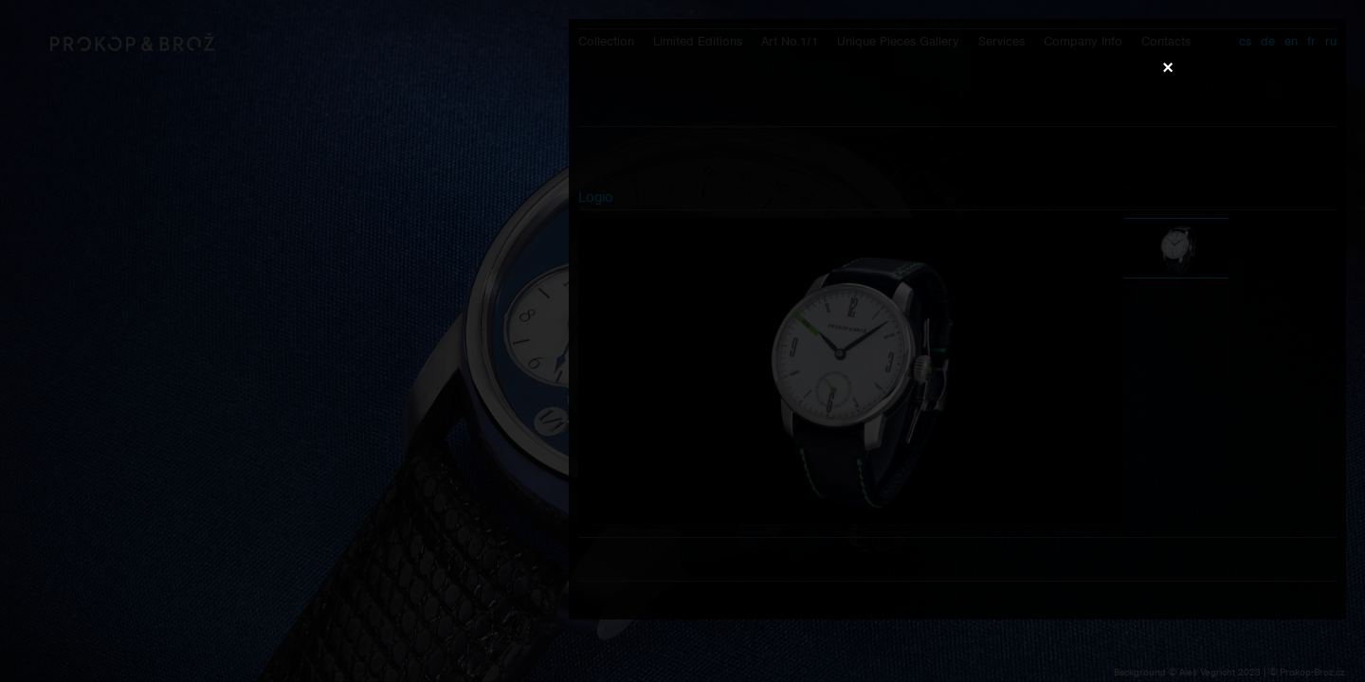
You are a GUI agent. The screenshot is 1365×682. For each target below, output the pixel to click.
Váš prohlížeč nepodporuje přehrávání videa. (682, 340)
